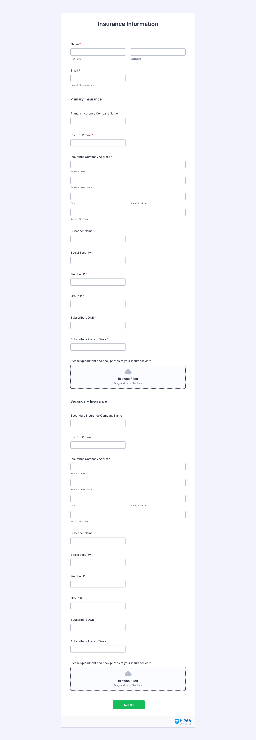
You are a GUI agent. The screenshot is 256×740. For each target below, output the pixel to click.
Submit (129, 704)
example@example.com (82, 85)
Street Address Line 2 (81, 187)
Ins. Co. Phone (82, 135)
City (73, 203)
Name (76, 44)
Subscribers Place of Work (90, 339)
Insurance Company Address (91, 157)
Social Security (82, 252)
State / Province (138, 203)
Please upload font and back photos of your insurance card (111, 361)
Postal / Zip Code (79, 219)
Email (75, 70)
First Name (76, 59)
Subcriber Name (83, 231)
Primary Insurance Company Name (95, 113)
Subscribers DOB (83, 317)
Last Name (135, 59)
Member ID (79, 274)
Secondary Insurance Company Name (96, 415)
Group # (77, 296)
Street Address (78, 171)
